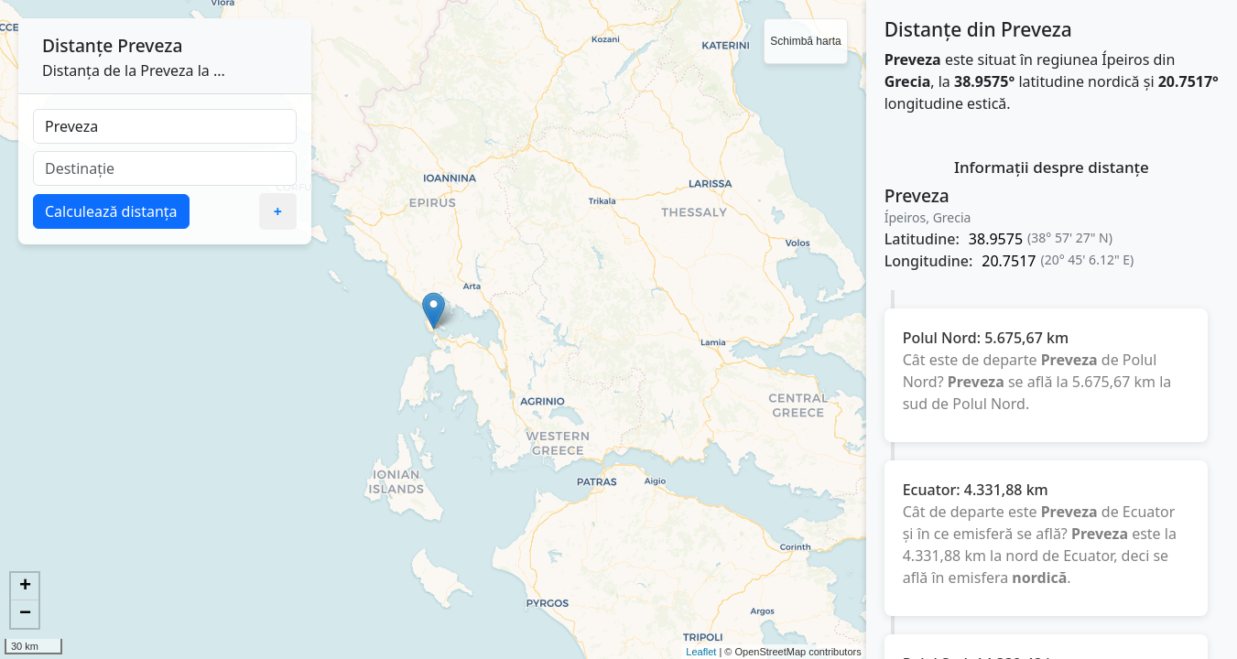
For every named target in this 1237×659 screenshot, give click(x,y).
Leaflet (701, 651)
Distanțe (77, 45)
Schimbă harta (805, 41)
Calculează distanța (111, 211)
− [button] (25, 614)
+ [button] (25, 586)
